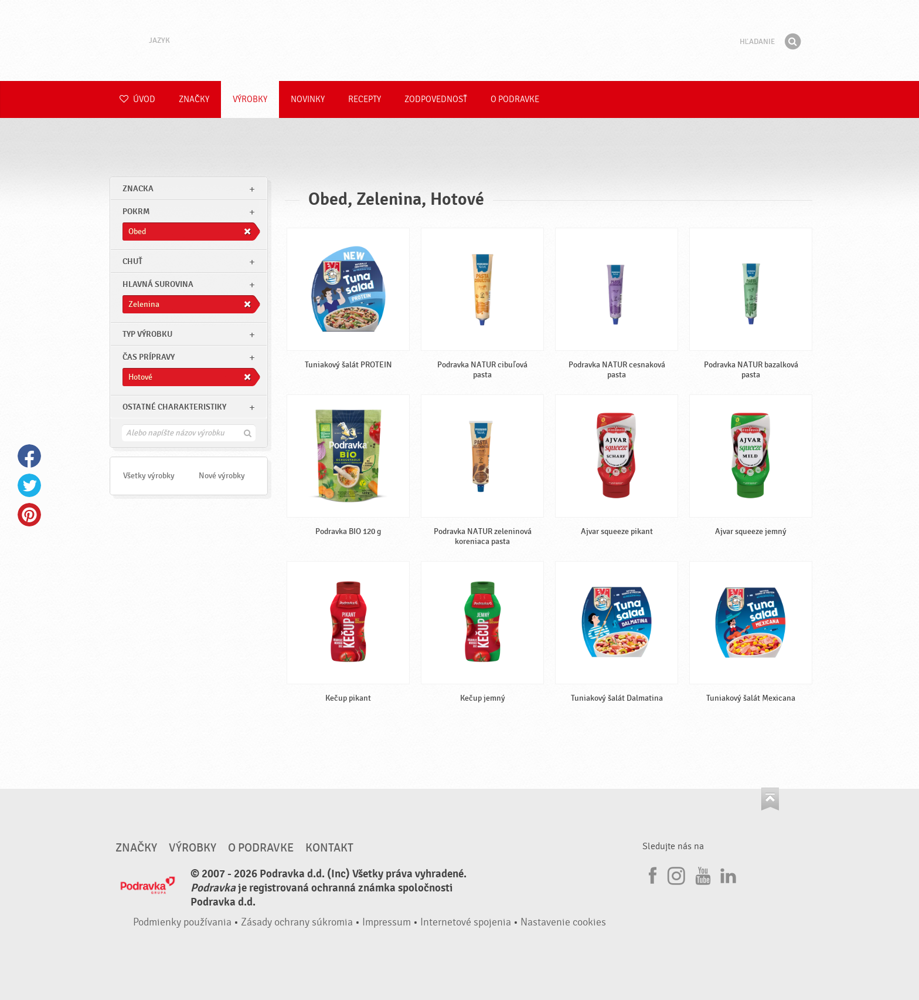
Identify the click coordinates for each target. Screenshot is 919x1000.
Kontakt (329, 848)
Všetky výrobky (149, 476)
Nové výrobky (222, 476)
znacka (138, 189)
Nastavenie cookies (563, 922)
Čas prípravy (148, 357)
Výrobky (250, 99)
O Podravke (515, 99)
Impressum (386, 922)
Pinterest (29, 514)
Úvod (137, 99)
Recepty (364, 99)
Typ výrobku (147, 334)
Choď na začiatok (770, 799)
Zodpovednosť (435, 99)
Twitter (29, 485)
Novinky (308, 99)
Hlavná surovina (157, 284)
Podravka (459, 40)
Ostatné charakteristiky (174, 407)
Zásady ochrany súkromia (297, 922)
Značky (194, 99)
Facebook (29, 456)
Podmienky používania (182, 922)
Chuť (132, 261)
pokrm (135, 212)
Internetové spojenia (465, 922)
